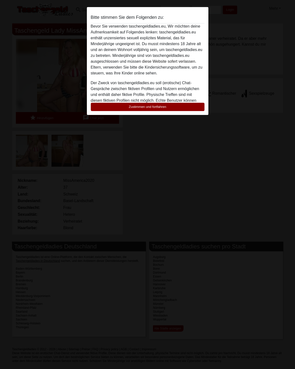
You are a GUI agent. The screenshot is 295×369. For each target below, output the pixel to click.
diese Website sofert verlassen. (169, 61)
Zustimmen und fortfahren (147, 107)
